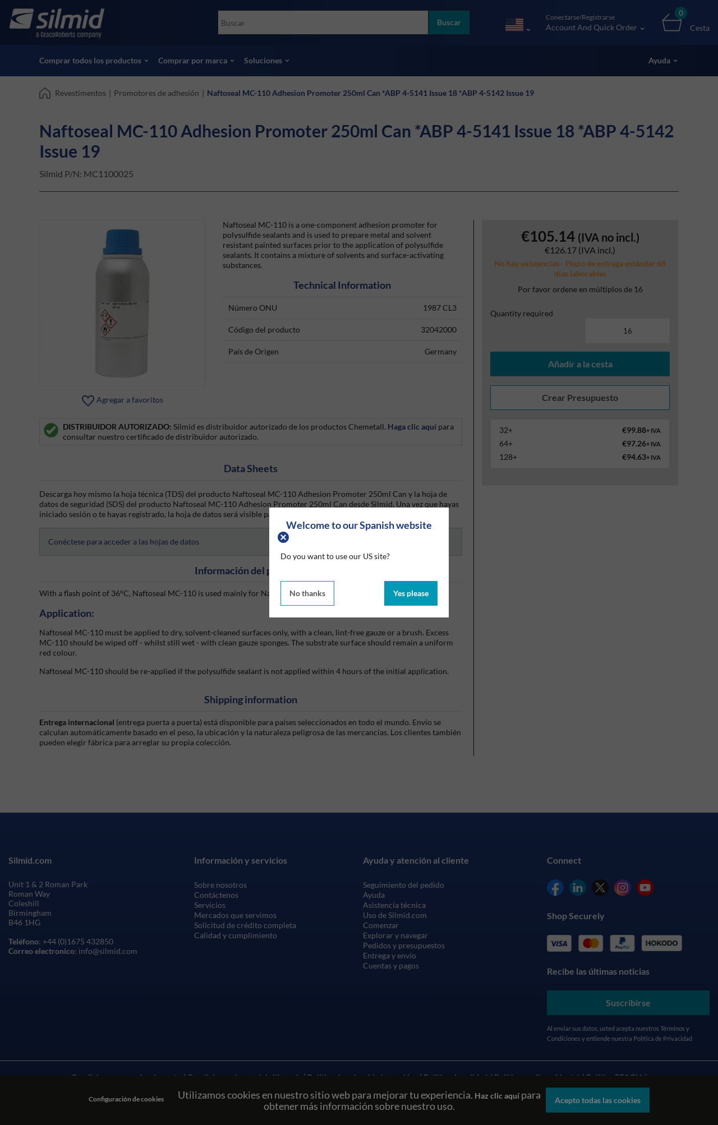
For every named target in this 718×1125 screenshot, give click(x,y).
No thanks (307, 593)
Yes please (411, 593)
